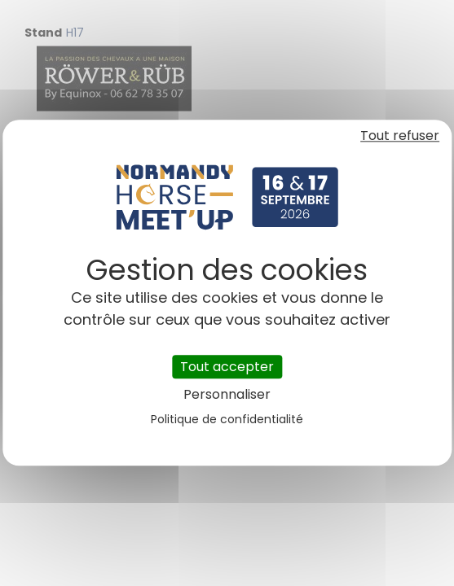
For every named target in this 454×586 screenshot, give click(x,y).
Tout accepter (227, 366)
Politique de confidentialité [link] (227, 420)
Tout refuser (399, 135)
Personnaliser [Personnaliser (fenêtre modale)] (227, 395)
